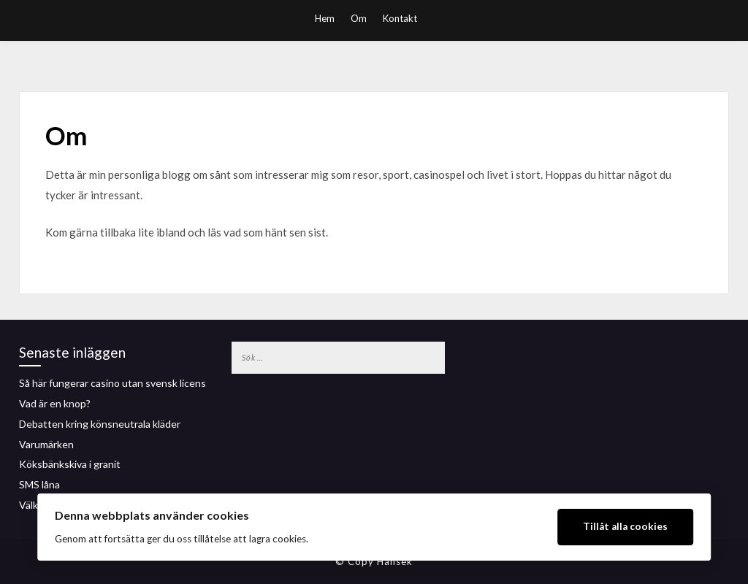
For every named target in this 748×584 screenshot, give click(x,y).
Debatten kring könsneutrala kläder (99, 424)
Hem (325, 18)
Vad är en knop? (55, 403)
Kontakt (400, 18)
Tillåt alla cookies (625, 526)
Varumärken (46, 444)
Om (359, 18)
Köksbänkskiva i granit (70, 464)
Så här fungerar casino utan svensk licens (112, 383)
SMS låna (39, 484)
